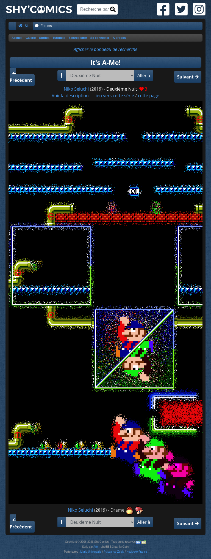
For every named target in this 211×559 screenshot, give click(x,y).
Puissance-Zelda (114, 551)
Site (24, 26)
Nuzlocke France (136, 551)
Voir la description (70, 96)
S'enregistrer (77, 37)
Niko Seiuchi (76, 89)
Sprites (44, 37)
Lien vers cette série (113, 96)
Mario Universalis (90, 551)
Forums (43, 26)
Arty (95, 546)
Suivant (188, 77)
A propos (119, 37)
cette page (148, 96)
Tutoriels (59, 37)
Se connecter (99, 37)
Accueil (17, 37)
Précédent (21, 77)
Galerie (31, 37)
